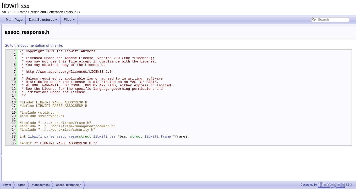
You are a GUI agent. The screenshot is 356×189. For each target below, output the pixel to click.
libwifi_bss (170, 136)
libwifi (21, 53)
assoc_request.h (41, 93)
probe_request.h (41, 163)
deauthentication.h (43, 139)
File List (18, 47)
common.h (37, 128)
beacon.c (36, 111)
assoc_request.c (41, 88)
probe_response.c (42, 168)
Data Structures (43, 20)
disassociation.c (41, 145)
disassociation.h (41, 151)
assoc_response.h (42, 105)
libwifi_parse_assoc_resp (117, 136)
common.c (37, 122)
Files (69, 20)
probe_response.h (42, 174)
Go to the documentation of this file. (99, 45)
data (29, 76)
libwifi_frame (223, 136)
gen (24, 64)
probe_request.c (41, 157)
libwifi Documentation (24, 30)
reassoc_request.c (43, 180)
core (24, 59)
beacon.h (36, 116)
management (35, 82)
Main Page (14, 20)
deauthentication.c (42, 134)
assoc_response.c (42, 99)
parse (25, 70)
